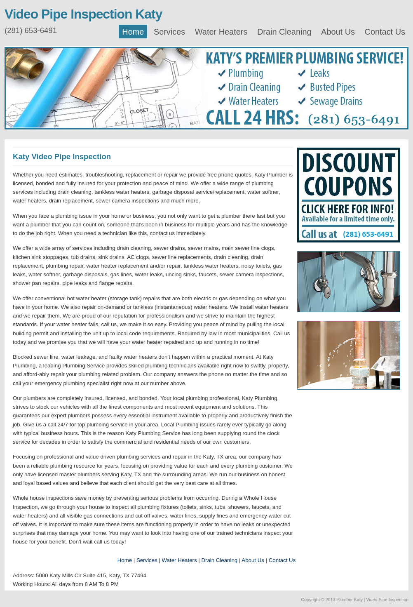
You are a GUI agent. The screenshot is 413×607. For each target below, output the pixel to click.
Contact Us (385, 31)
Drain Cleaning (284, 31)
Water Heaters (221, 31)
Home (133, 31)
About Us (338, 31)
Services (169, 31)
